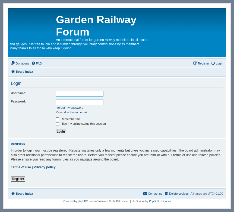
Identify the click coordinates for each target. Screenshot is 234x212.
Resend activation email (71, 112)
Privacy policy (45, 167)
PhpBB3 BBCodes (160, 201)
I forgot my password (69, 107)
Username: (18, 93)
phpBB (82, 201)
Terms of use (21, 167)
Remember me (68, 119)
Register (18, 179)
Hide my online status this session (81, 123)
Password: (18, 101)
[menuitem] (20, 63)
